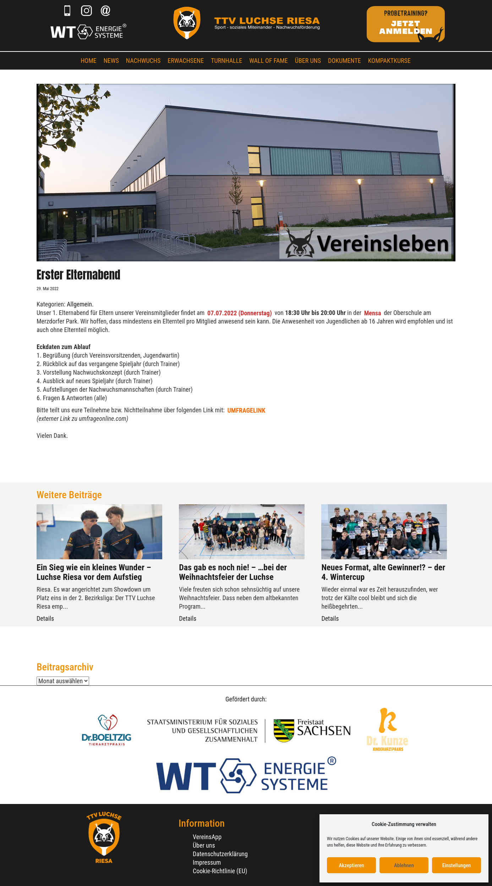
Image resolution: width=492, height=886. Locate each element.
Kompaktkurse (389, 60)
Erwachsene (186, 60)
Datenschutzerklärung (220, 854)
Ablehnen (404, 865)
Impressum (207, 862)
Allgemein (79, 304)
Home (89, 60)
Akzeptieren (351, 865)
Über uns (308, 60)
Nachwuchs (143, 60)
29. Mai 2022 (48, 288)
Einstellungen (456, 865)
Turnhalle (226, 60)
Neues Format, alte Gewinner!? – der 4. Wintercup (383, 572)
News (111, 60)
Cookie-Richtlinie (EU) (220, 871)
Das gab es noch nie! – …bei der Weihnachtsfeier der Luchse (233, 572)
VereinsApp (207, 837)
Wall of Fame (268, 60)
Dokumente (344, 60)
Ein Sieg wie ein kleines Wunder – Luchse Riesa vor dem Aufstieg (94, 572)
